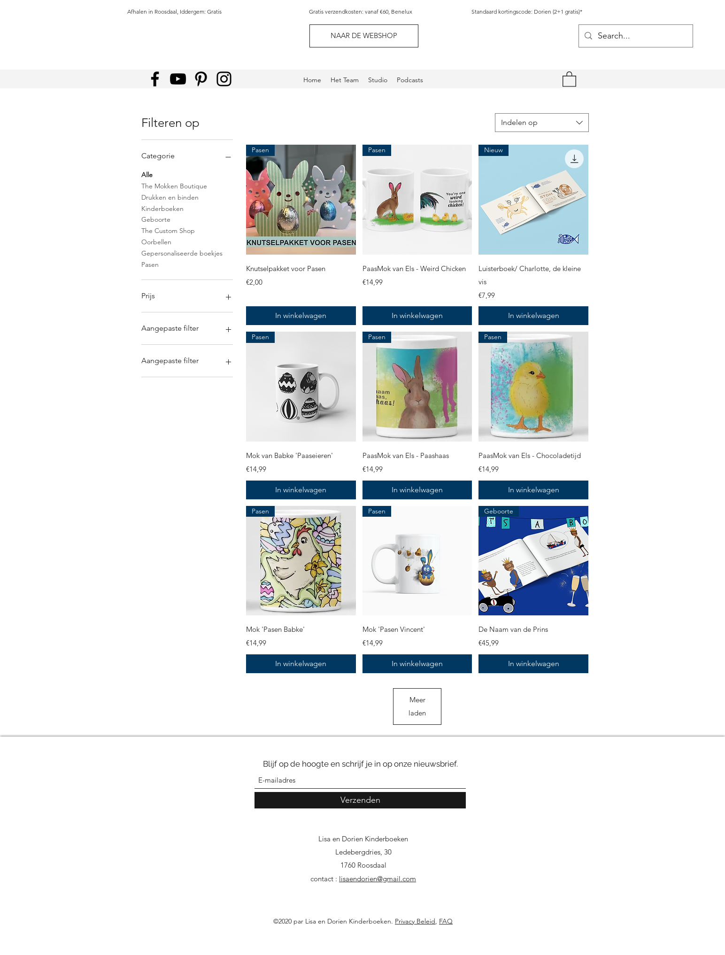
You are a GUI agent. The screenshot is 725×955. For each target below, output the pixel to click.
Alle (147, 174)
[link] (569, 78)
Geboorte (155, 219)
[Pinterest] (201, 79)
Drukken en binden (170, 197)
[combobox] (542, 122)
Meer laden (417, 706)
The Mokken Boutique (174, 185)
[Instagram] (224, 79)
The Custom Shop (168, 230)
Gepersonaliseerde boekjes (182, 252)
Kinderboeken (162, 208)
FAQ (446, 921)
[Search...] (635, 36)
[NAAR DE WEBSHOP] (363, 35)
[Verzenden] (360, 800)
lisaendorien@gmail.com (377, 878)
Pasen (150, 264)
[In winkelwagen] (301, 315)
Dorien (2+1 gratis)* (558, 11)
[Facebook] (155, 79)
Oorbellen (156, 241)
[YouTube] (178, 79)
